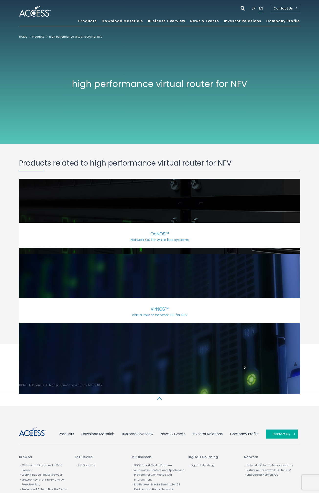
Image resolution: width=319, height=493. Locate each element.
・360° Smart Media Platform (152, 389)
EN (261, 8)
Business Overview (137, 357)
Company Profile (244, 357)
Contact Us (283, 8)
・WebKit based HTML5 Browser (40, 398)
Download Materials (122, 21)
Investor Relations (208, 357)
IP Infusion (107, 469)
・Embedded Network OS (261, 398)
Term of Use (27, 469)
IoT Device (84, 380)
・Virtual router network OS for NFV (267, 394)
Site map (83, 469)
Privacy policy (56, 469)
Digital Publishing (203, 380)
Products (38, 37)
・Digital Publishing (201, 389)
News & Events (204, 21)
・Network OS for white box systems (268, 389)
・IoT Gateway (85, 389)
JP (253, 8)
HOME (23, 37)
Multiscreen (141, 380)
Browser (26, 380)
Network (251, 380)
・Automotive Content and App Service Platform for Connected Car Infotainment (158, 398)
